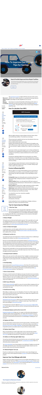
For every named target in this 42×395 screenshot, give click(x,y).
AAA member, (16, 362)
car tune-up (24, 353)
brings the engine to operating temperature (28, 230)
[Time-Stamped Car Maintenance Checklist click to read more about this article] (21, 383)
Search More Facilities (4, 209)
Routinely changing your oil (8, 312)
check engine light (8, 344)
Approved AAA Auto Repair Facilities (25, 361)
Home (3, 48)
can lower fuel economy (33, 278)
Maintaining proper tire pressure (9, 299)
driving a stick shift (10, 284)
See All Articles (37, 367)
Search (13, 86)
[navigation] (21, 46)
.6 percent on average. (17, 302)
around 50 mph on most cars (18, 265)
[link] (37, 52)
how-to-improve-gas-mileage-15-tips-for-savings (16, 48)
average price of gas (14, 96)
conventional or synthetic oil (27, 315)
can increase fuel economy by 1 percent (20, 224)
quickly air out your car (32, 240)
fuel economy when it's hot (23, 238)
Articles (5, 48)
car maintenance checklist (27, 340)
